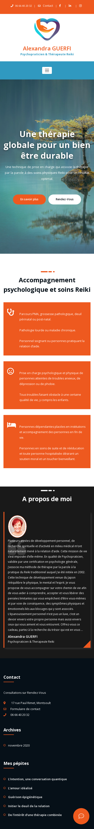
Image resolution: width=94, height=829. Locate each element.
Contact (48, 5)
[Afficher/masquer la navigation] (47, 69)
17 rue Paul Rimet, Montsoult (29, 691)
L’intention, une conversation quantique (34, 765)
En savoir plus (30, 198)
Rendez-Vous (64, 198)
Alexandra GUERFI (47, 47)
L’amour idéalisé (18, 774)
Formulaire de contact (24, 697)
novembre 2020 (18, 732)
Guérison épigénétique (23, 782)
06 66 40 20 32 (19, 702)
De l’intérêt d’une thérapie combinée (32, 799)
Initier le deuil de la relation (26, 791)
